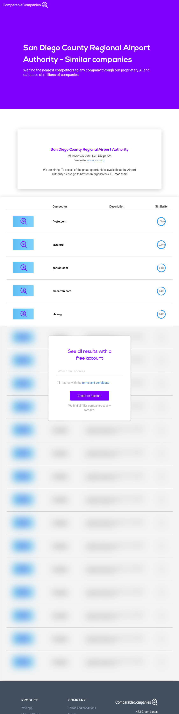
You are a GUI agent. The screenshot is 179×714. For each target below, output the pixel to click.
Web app (27, 708)
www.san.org (96, 160)
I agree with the (83, 382)
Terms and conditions (82, 708)
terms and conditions (95, 382)
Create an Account (89, 395)
